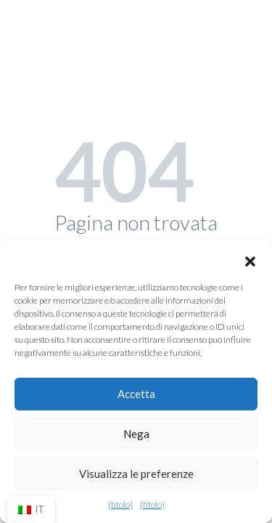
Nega (136, 433)
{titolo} (120, 504)
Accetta (136, 393)
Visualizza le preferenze (136, 473)
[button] (250, 259)
